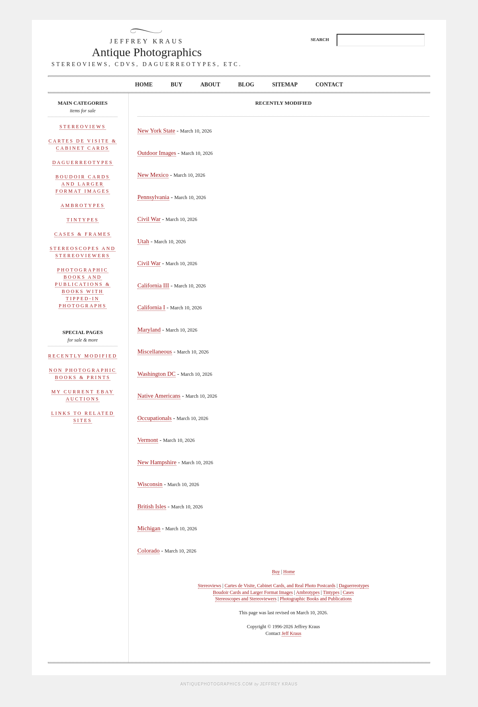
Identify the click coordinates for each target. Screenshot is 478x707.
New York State (156, 130)
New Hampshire (156, 462)
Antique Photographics (147, 47)
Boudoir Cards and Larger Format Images (82, 184)
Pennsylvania (153, 197)
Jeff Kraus (291, 633)
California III (153, 285)
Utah (143, 241)
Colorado (148, 550)
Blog (246, 85)
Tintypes (83, 220)
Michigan (149, 528)
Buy (176, 85)
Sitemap (285, 85)
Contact (329, 85)
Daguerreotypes (82, 162)
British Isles (151, 506)
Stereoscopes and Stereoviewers (245, 599)
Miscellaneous (154, 351)
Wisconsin (150, 484)
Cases (348, 592)
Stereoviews (82, 126)
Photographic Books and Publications (316, 599)
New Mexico (152, 175)
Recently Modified (83, 356)
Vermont (147, 440)
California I (151, 307)
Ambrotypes (83, 205)
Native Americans (158, 396)
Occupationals (154, 418)
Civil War (149, 219)
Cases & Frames (82, 234)
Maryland (149, 329)
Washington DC (156, 374)
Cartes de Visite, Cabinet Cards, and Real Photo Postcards (280, 585)
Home (144, 85)
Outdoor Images (156, 153)
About (210, 85)
